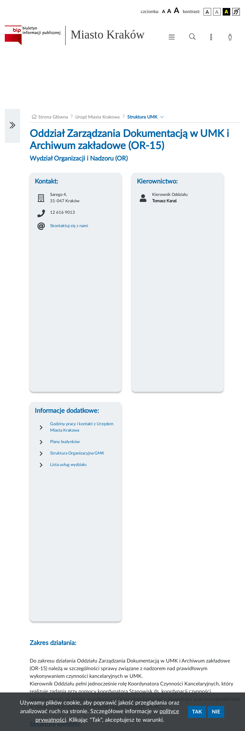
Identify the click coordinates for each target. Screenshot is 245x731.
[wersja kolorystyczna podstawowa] (207, 12)
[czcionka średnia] (169, 11)
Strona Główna (53, 117)
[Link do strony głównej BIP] (81, 35)
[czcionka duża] (177, 11)
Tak (197, 711)
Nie (216, 711)
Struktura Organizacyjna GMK (77, 453)
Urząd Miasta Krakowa (97, 117)
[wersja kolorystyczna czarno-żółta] (226, 12)
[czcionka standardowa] (163, 11)
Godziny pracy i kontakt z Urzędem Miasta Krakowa (82, 427)
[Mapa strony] (212, 38)
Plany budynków (65, 442)
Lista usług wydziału (68, 464)
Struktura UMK (142, 117)
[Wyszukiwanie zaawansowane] (192, 37)
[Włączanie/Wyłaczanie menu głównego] (171, 37)
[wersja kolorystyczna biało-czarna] (217, 12)
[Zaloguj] (231, 38)
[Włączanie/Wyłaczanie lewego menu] (12, 126)
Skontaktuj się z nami (69, 226)
